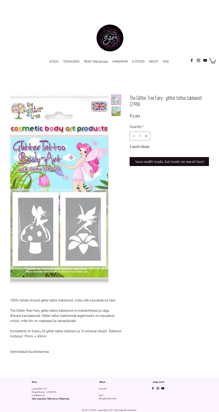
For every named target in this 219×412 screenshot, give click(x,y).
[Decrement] (133, 136)
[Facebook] (192, 60)
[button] (212, 61)
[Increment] (147, 136)
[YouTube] (205, 60)
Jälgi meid (158, 381)
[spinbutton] (140, 136)
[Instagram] (198, 60)
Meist (102, 381)
